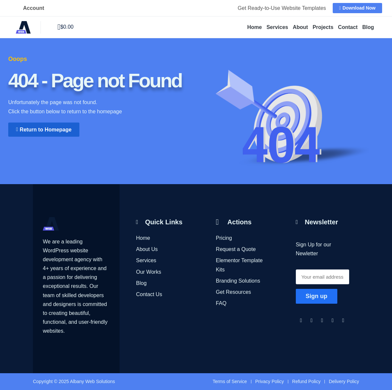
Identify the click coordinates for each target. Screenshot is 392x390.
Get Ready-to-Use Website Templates (282, 8)
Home (254, 27)
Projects (323, 27)
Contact (348, 27)
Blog (368, 27)
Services (277, 27)
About (300, 27)
